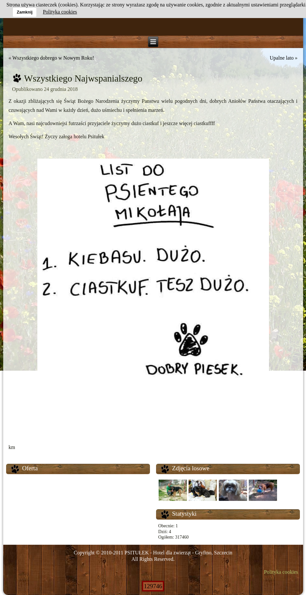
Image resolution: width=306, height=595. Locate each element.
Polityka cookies (281, 572)
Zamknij (24, 12)
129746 (153, 586)
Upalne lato (281, 58)
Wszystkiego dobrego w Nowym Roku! (53, 58)
